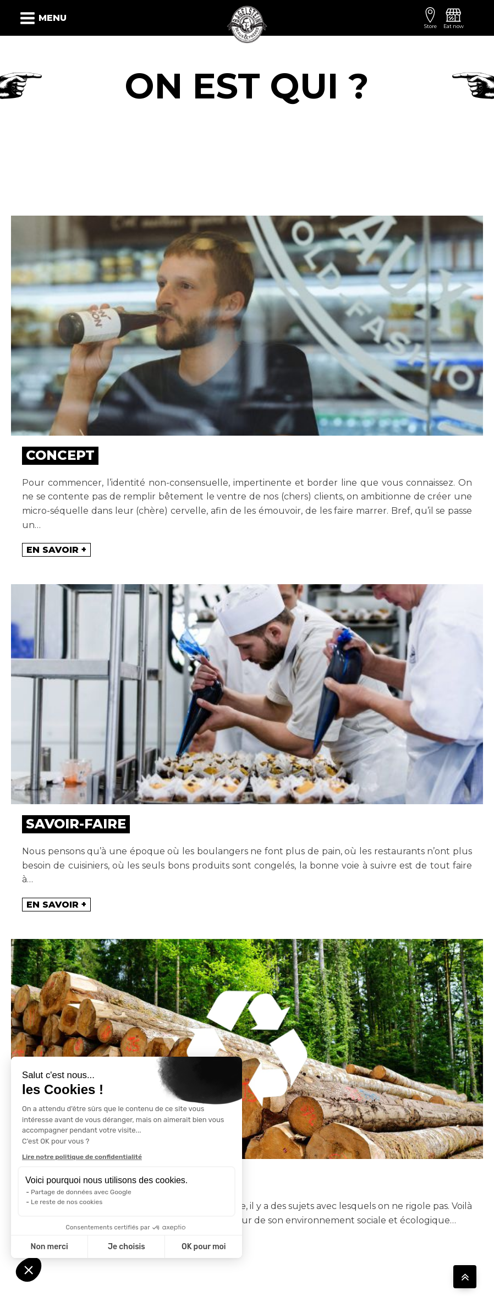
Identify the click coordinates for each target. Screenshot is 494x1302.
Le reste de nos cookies (66, 1202)
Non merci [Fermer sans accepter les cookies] (49, 1246)
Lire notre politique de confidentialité (82, 1157)
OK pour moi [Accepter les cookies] (204, 1246)
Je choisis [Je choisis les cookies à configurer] (126, 1246)
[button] (28, 1269)
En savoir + (56, 550)
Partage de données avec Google (81, 1192)
